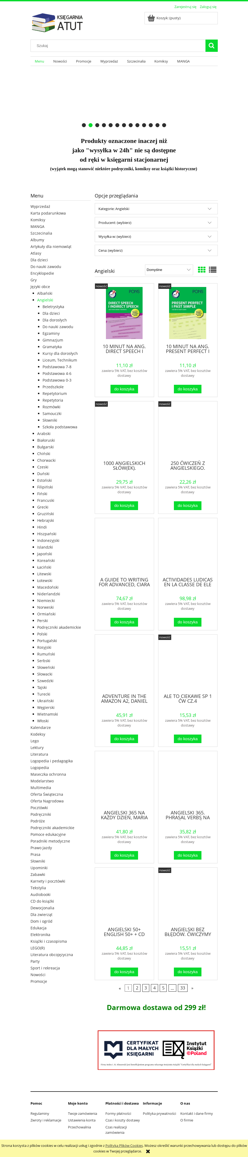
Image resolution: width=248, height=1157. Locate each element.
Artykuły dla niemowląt (50, 246)
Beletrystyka (53, 306)
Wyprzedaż (40, 206)
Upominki (39, 867)
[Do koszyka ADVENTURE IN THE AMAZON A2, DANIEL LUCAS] (124, 739)
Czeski (42, 466)
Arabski (44, 433)
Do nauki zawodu (45, 266)
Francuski (45, 500)
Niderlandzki (48, 593)
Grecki (42, 507)
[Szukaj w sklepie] (119, 46)
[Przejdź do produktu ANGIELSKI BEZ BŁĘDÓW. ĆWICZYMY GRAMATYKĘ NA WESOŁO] (188, 896)
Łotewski (44, 580)
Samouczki (52, 413)
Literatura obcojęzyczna (51, 954)
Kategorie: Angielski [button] (113, 208)
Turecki (43, 694)
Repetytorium (55, 393)
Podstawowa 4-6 (57, 373)
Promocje (38, 981)
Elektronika (40, 934)
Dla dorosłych (55, 320)
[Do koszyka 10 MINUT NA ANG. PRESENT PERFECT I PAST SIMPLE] (187, 389)
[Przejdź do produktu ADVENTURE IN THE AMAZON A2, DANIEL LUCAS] (124, 663)
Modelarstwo (42, 780)
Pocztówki (39, 807)
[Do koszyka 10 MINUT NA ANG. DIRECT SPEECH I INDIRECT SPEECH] (124, 389)
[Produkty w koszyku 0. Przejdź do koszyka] (164, 17)
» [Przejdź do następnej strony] (192, 988)
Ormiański (46, 613)
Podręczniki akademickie (59, 627)
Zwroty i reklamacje (45, 1120)
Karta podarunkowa (48, 213)
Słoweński (46, 667)
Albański (44, 293)
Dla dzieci (39, 259)
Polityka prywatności (159, 1113)
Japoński (44, 553)
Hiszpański (46, 533)
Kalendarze (40, 727)
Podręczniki (40, 814)
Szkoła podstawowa (60, 426)
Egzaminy (51, 333)
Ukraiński (45, 700)
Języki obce (40, 286)
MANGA (37, 226)
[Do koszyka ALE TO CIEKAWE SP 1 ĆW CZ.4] (187, 739)
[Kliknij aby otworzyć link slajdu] (121, 98)
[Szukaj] (211, 46)
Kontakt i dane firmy (196, 1113)
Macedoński (48, 587)
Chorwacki (46, 460)
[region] (124, 98)
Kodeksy (37, 734)
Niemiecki (46, 600)
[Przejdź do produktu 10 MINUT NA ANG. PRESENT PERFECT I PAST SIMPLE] (188, 313)
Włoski (43, 720)
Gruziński (45, 513)
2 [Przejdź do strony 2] (137, 988)
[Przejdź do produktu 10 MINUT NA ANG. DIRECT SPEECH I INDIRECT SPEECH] (124, 313)
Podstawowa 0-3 (57, 380)
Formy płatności (118, 1113)
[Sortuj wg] (169, 270)
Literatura (39, 754)
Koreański (46, 560)
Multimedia (40, 787)
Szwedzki (45, 680)
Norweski (45, 607)
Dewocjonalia (42, 907)
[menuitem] (39, 61)
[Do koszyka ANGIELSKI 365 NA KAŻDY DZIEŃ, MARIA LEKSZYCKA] (124, 855)
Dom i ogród (41, 921)
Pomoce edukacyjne (48, 834)
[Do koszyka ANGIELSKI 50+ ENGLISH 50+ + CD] (124, 972)
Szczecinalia (41, 233)
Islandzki (45, 547)
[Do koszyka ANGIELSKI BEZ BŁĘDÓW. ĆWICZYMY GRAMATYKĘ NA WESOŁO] (187, 972)
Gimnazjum (53, 340)
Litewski (44, 573)
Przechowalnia (79, 1127)
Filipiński (45, 487)
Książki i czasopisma (48, 941)
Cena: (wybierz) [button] (110, 250)
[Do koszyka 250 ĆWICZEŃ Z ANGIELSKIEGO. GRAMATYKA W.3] (187, 505)
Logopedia (39, 767)
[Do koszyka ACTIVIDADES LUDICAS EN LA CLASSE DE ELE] (187, 622)
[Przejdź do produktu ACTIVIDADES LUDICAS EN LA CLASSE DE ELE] (188, 547)
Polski (42, 633)
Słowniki (50, 420)
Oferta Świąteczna (46, 794)
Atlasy (35, 253)
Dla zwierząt (41, 914)
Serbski (43, 660)
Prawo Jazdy (41, 847)
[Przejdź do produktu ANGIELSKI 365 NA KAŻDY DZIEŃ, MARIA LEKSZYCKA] (124, 780)
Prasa (35, 854)
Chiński (43, 453)
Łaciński (44, 567)
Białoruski (46, 440)
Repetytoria (53, 400)
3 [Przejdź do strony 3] (145, 988)
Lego (34, 740)
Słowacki (44, 674)
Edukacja (38, 927)
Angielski (45, 299)
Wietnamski (47, 714)
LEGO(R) (37, 947)
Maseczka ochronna (48, 774)
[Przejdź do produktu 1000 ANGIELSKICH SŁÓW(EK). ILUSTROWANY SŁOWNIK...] (124, 430)
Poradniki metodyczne (50, 841)
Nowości (37, 974)
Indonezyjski (48, 540)
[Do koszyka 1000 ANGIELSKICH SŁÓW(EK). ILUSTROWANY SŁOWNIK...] (124, 505)
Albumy (37, 239)
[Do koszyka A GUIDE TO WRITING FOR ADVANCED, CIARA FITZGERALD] (124, 622)
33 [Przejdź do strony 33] (182, 988)
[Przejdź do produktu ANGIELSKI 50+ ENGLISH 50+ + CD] (124, 896)
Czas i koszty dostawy (122, 1120)
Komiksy (37, 219)
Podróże (37, 821)
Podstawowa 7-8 (57, 366)
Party (35, 961)
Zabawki (37, 874)
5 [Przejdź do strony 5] (163, 988)
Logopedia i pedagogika (51, 760)
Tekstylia (38, 887)
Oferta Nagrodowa (47, 800)
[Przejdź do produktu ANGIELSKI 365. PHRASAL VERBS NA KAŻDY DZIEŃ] (188, 780)
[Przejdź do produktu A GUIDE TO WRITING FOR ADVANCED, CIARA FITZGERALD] (124, 547)
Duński (43, 473)
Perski (42, 620)
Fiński (42, 493)
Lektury (37, 747)
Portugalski (47, 640)
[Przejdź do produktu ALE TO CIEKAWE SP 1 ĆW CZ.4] (188, 663)
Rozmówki (51, 406)
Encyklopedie (42, 273)
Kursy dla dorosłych (60, 353)
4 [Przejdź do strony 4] (154, 988)
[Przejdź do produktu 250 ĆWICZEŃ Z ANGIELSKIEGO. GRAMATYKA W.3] (188, 430)
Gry (33, 279)
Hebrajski (45, 520)
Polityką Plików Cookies (124, 1145)
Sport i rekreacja (45, 967)
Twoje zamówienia (82, 1113)
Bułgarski (45, 446)
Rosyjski (44, 647)
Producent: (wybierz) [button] (114, 222)
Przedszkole (53, 386)
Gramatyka (52, 346)
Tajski (42, 687)
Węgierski (46, 707)
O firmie (186, 1120)
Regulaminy (39, 1113)
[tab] (84, 125)
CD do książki (42, 901)
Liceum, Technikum (60, 360)
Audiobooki (40, 894)
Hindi (42, 527)
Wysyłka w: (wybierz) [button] (114, 236)
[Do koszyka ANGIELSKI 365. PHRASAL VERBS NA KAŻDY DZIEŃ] (187, 855)
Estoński (44, 480)
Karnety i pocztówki (47, 881)
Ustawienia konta (82, 1120)
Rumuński (46, 654)
